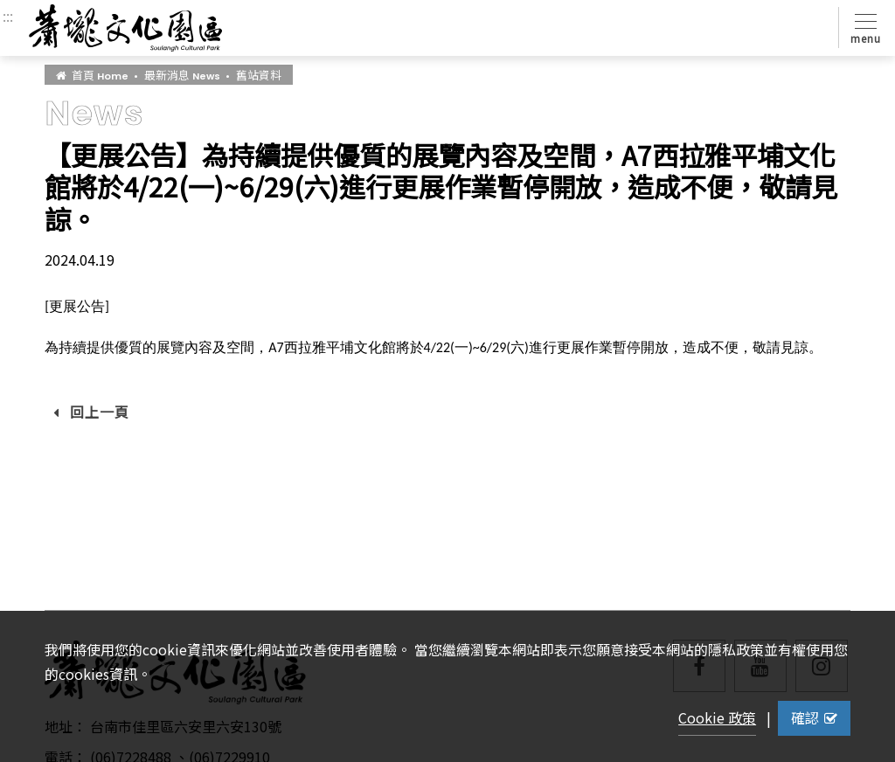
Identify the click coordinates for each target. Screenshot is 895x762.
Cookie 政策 (717, 717)
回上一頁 (91, 411)
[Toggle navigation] (862, 27)
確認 (814, 717)
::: (8, 15)
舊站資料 (258, 74)
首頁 (92, 74)
